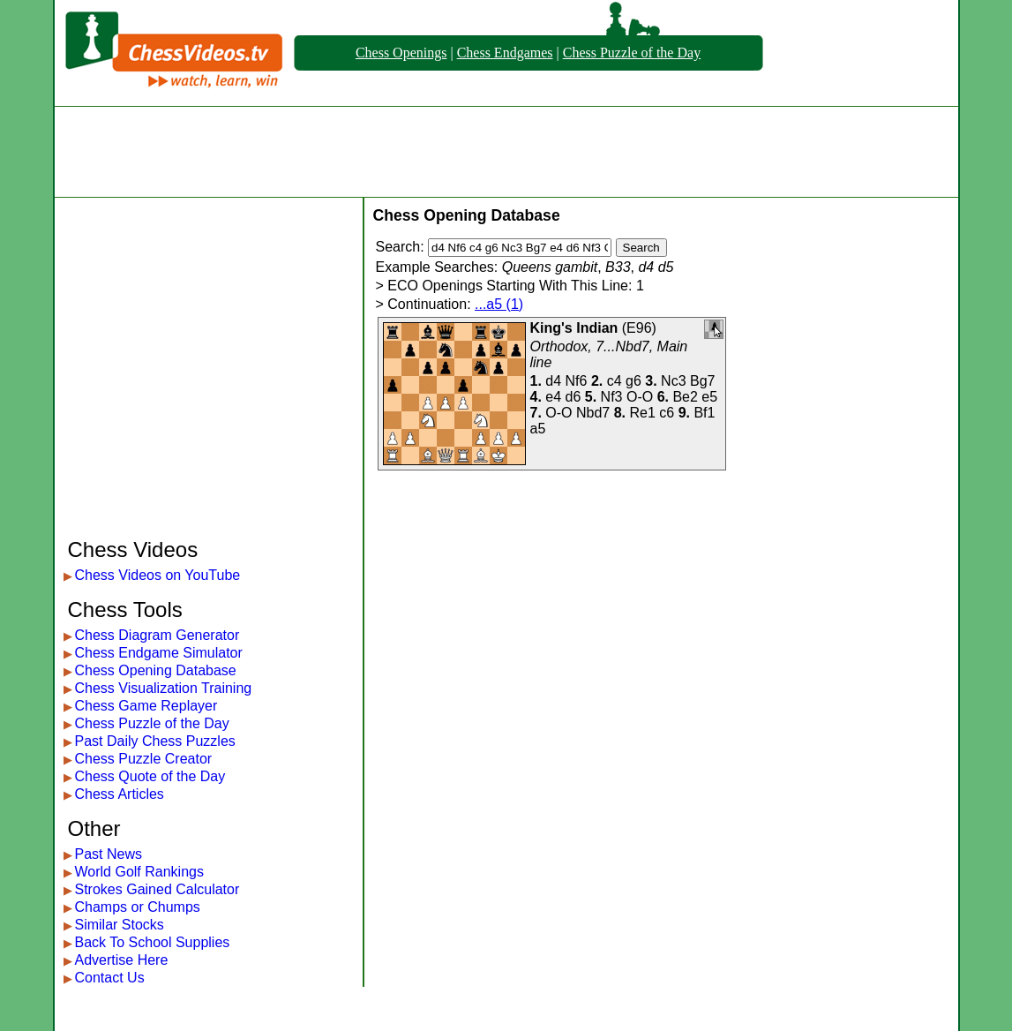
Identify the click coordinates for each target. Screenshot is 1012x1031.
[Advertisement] (506, 152)
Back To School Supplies (152, 942)
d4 (553, 380)
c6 (666, 412)
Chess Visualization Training (163, 688)
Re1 (642, 412)
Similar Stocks (119, 924)
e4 (553, 396)
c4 (614, 380)
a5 (538, 428)
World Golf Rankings (139, 871)
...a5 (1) (499, 304)
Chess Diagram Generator (157, 635)
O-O (639, 396)
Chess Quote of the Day (150, 776)
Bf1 (704, 412)
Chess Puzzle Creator (144, 758)
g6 (633, 380)
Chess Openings (401, 52)
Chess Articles (119, 793)
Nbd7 (593, 412)
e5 (709, 396)
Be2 (684, 396)
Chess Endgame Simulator (159, 652)
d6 (573, 396)
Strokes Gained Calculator (157, 889)
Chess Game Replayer (146, 705)
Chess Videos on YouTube (158, 575)
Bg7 (702, 380)
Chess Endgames (505, 52)
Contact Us (110, 977)
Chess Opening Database (155, 670)
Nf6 (577, 380)
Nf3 (612, 396)
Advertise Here (122, 959)
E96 (638, 327)
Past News (108, 854)
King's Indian (574, 327)
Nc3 (673, 380)
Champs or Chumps (137, 906)
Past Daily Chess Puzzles (155, 741)
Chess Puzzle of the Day (632, 52)
